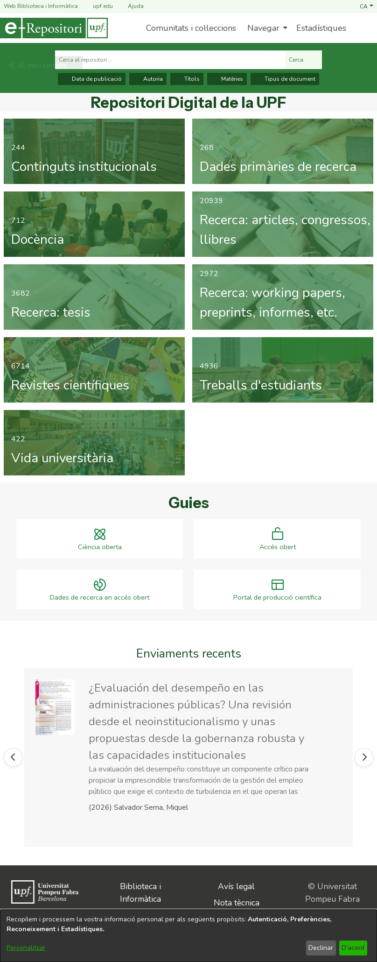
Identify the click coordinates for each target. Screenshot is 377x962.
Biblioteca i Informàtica (140, 891)
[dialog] (188, 936)
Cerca (303, 59)
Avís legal (236, 885)
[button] (366, 6)
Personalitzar (26, 947)
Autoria (148, 79)
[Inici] (54, 28)
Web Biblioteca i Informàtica (41, 6)
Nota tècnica (236, 901)
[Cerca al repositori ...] (170, 59)
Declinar (320, 947)
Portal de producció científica (277, 597)
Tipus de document (284, 79)
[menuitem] (266, 28)
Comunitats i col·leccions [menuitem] (191, 28)
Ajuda (130, 6)
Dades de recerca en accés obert (99, 597)
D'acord (353, 947)
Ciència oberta (100, 548)
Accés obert (277, 548)
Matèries (227, 79)
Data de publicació (92, 79)
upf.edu (97, 6)
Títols (187, 79)
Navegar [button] (263, 28)
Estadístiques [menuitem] (321, 28)
